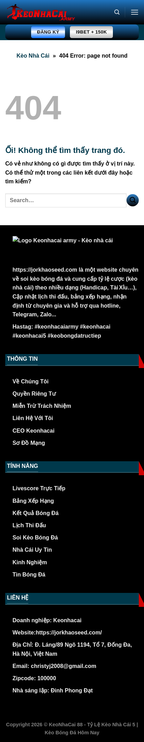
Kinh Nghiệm (30, 562)
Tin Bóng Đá (29, 575)
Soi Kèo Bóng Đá (35, 538)
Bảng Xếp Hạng (33, 501)
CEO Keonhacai (34, 431)
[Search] (117, 12)
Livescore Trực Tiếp (39, 488)
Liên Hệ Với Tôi (33, 418)
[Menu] (134, 12)
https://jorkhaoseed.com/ (69, 633)
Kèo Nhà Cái (32, 56)
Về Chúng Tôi (31, 381)
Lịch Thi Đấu (29, 525)
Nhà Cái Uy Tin (32, 550)
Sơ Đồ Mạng (29, 443)
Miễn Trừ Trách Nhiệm (42, 406)
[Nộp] (133, 200)
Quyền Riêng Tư (34, 394)
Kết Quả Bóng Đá (36, 513)
